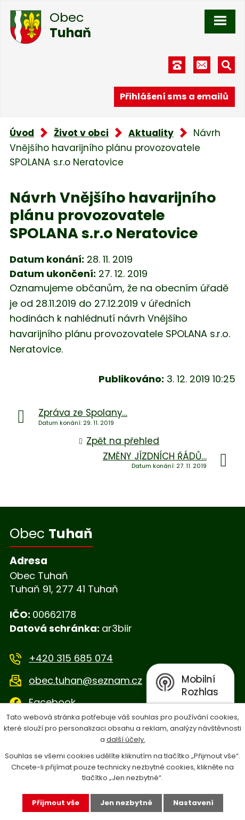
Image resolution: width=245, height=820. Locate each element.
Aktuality (151, 133)
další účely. (126, 739)
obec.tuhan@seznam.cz (85, 680)
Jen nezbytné (126, 803)
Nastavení (193, 803)
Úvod (22, 133)
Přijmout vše (55, 803)
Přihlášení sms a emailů (174, 96)
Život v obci (81, 133)
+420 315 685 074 (71, 658)
